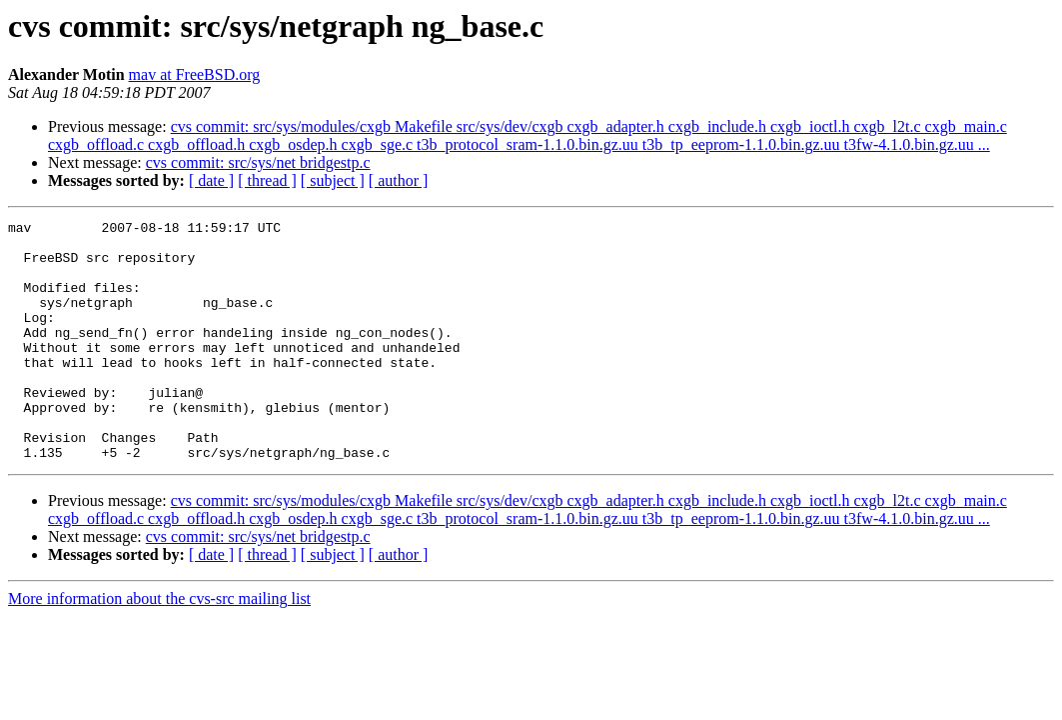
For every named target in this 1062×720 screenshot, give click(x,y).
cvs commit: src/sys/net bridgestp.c (258, 162)
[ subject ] (333, 180)
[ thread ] (267, 180)
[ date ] (211, 180)
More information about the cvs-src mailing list (159, 646)
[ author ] (399, 180)
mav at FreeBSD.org (195, 74)
